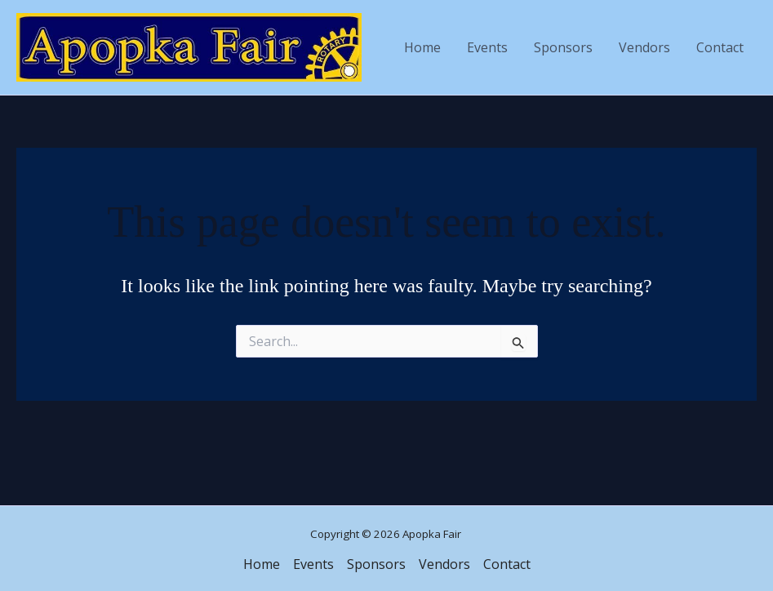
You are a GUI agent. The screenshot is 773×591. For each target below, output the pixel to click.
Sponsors (563, 47)
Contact (720, 47)
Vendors (644, 47)
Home (422, 47)
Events (487, 47)
